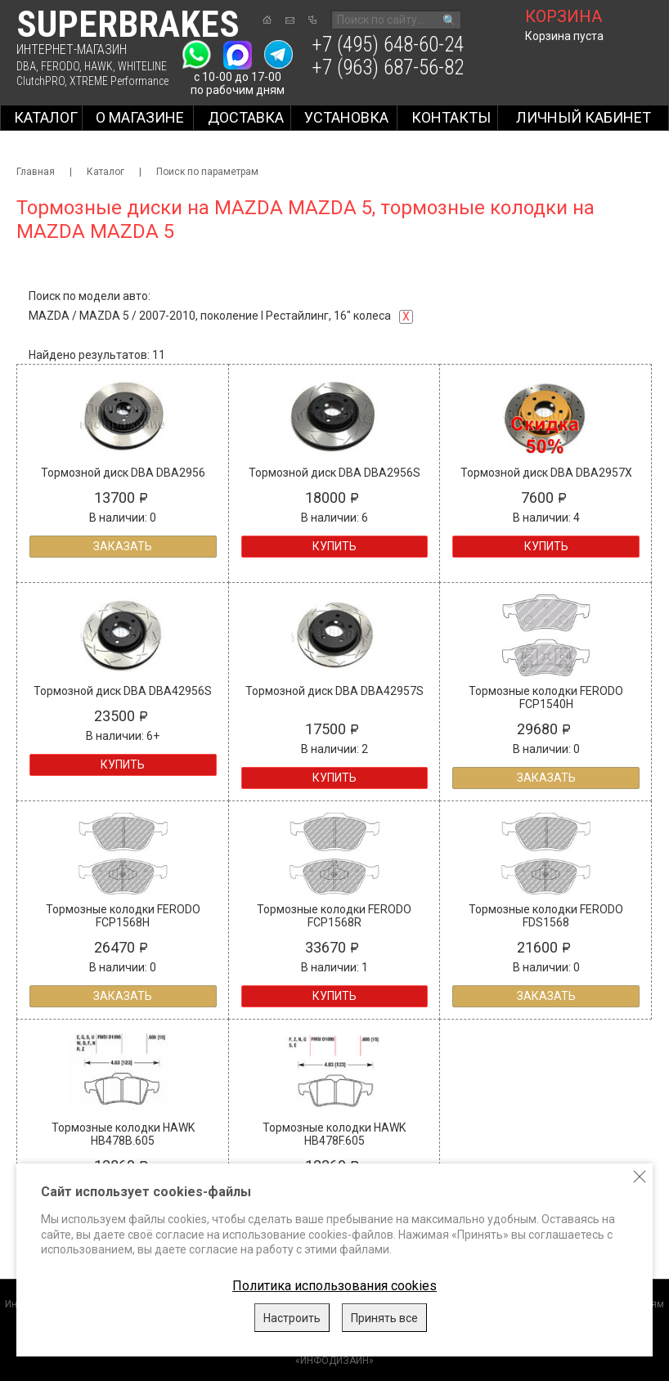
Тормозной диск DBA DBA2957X (546, 472)
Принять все (384, 1318)
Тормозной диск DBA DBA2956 (123, 472)
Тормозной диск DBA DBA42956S (123, 690)
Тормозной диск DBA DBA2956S (334, 472)
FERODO (60, 66)
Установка (346, 117)
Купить (334, 546)
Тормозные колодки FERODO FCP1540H (546, 697)
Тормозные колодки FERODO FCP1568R (334, 916)
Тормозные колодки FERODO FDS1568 (546, 916)
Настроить (292, 1318)
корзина (563, 16)
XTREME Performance (119, 80)
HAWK (98, 66)
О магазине (140, 117)
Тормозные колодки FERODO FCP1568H (123, 916)
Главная (35, 171)
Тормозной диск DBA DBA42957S (334, 690)
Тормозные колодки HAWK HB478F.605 (334, 1134)
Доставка (246, 117)
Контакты (451, 117)
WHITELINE (142, 66)
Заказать (122, 546)
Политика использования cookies (334, 1286)
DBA (26, 66)
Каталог (46, 117)
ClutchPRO (40, 80)
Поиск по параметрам (207, 171)
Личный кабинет (583, 117)
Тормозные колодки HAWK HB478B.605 (123, 1134)
